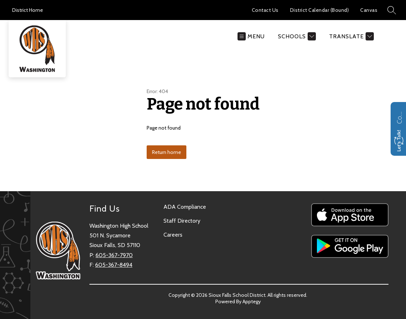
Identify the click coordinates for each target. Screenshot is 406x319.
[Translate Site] (350, 36)
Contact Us (265, 10)
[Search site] (391, 10)
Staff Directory (181, 220)
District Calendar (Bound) (319, 10)
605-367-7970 (114, 255)
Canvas (368, 10)
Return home (166, 152)
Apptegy (252, 301)
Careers (172, 234)
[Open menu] (251, 36)
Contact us (399, 117)
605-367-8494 (113, 264)
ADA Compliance (184, 206)
